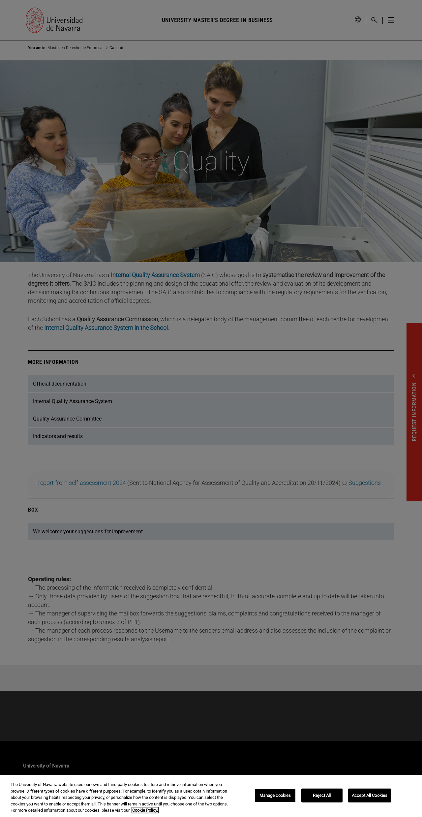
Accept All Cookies (369, 795)
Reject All (322, 795)
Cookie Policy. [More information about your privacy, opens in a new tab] (145, 810)
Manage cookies (275, 795)
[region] (211, 796)
